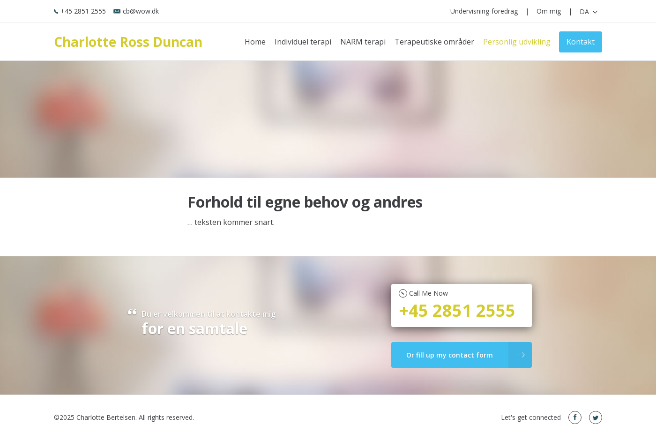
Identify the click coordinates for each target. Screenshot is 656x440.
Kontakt (581, 42)
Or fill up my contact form (465, 355)
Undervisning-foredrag (484, 11)
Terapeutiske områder (434, 42)
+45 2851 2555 (80, 11)
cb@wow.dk (136, 11)
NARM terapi (363, 42)
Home (255, 42)
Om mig (549, 11)
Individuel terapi (303, 42)
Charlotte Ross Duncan (128, 42)
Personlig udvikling (517, 42)
